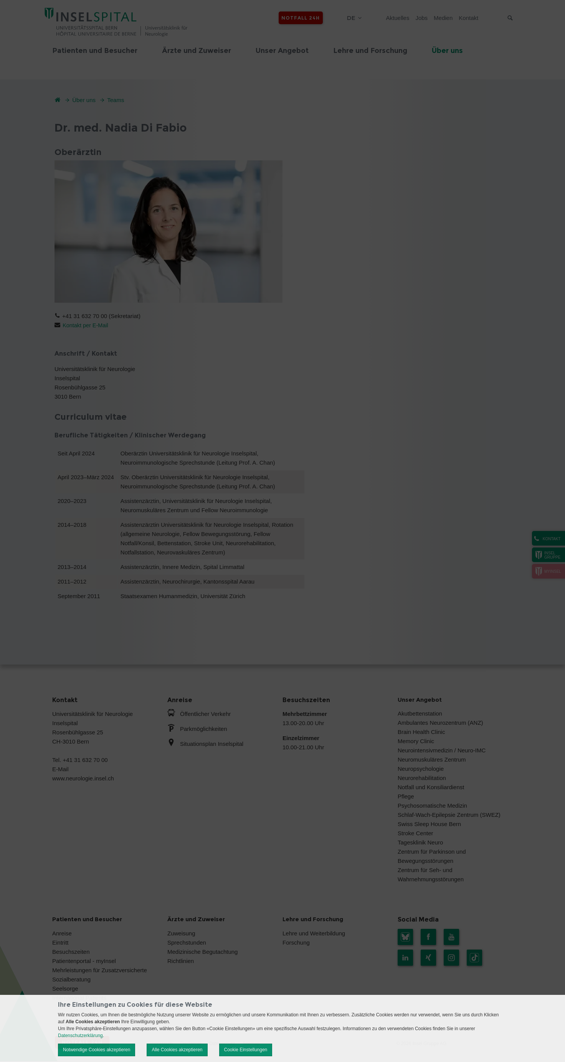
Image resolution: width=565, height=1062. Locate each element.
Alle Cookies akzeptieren (177, 1049)
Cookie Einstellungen (246, 1049)
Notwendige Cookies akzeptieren (96, 1049)
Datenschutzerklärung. (81, 1035)
